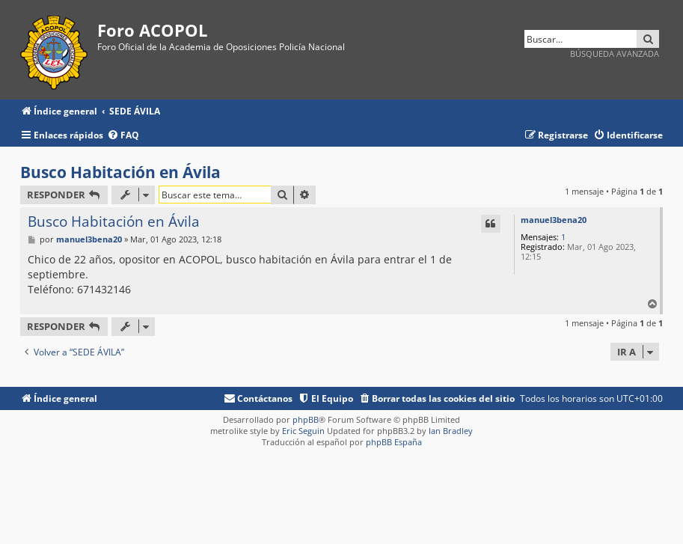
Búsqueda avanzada (614, 53)
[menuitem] (123, 136)
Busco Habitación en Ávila (120, 172)
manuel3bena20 (553, 219)
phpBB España (394, 441)
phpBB (306, 419)
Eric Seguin (303, 430)
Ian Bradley (451, 430)
